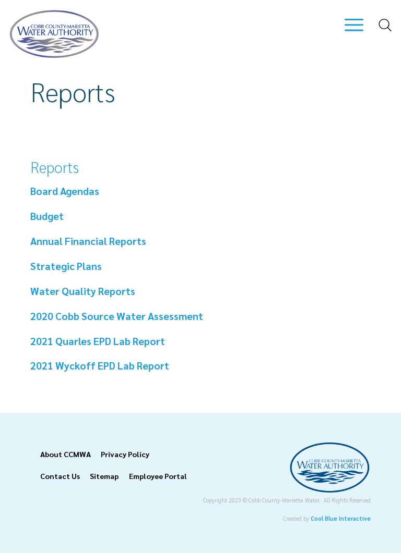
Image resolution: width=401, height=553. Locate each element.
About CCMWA (65, 454)
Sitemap (104, 476)
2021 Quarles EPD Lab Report (98, 340)
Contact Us (60, 476)
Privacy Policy (125, 454)
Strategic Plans (66, 265)
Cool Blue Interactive (341, 518)
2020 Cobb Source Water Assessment (116, 315)
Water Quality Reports (82, 290)
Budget (47, 215)
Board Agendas (64, 190)
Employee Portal (158, 476)
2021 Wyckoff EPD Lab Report (100, 365)
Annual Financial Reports (88, 240)
